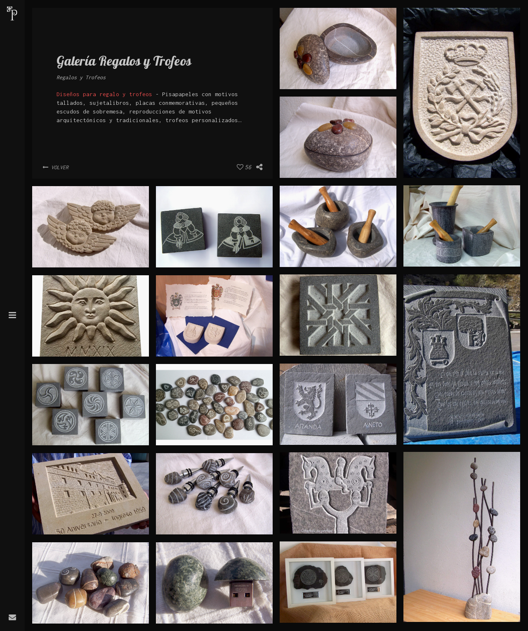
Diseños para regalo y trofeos (104, 94)
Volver (55, 167)
